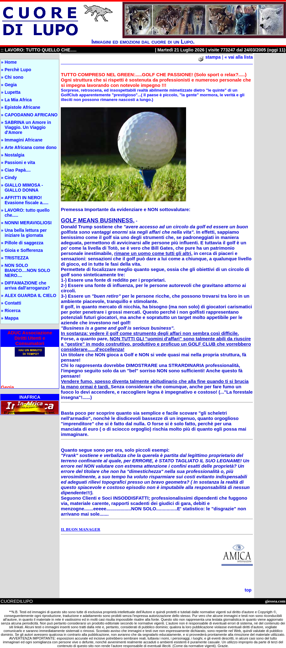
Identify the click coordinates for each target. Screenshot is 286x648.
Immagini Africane (24, 139)
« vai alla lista (239, 57)
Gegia (11, 84)
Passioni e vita (20, 162)
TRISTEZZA (17, 257)
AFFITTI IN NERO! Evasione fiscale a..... (27, 200)
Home (11, 62)
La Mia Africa (18, 99)
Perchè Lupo (18, 69)
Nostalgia (14, 154)
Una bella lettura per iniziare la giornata (26, 233)
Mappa (11, 318)
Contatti (13, 302)
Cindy (11, 177)
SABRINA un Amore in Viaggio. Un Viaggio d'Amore (28, 127)
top (248, 589)
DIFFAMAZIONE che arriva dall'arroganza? (27, 285)
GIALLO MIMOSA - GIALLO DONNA (24, 188)
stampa (213, 57)
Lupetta (13, 92)
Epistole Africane (22, 107)
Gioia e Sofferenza (24, 250)
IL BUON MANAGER (80, 529)
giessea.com (275, 601)
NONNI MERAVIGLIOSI (28, 222)
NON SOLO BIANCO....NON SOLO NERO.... (27, 270)
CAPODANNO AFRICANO (31, 114)
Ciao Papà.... (18, 170)
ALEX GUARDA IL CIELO (30, 295)
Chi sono (14, 77)
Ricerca (13, 310)
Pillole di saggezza (24, 242)
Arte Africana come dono (31, 147)
